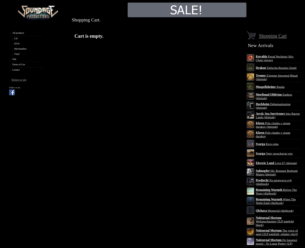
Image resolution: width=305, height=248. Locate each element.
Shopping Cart (273, 35)
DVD (16, 43)
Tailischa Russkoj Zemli (276, 67)
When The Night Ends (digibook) (276, 201)
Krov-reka (267, 144)
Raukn (270, 86)
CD (16, 38)
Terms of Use (18, 64)
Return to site (18, 79)
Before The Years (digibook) (276, 191)
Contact (16, 69)
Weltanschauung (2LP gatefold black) (275, 221)
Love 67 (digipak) (276, 163)
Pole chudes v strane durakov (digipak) (273, 124)
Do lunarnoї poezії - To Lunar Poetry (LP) (276, 241)
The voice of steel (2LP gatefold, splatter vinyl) (277, 232)
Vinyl (17, 54)
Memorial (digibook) (275, 210)
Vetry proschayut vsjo (274, 153)
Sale (14, 59)
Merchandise (20, 48)
